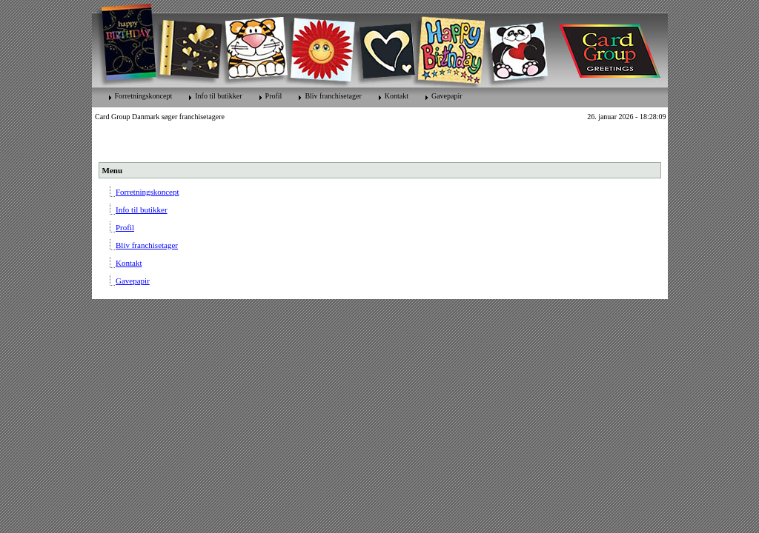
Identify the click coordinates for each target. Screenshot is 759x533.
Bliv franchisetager (333, 96)
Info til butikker (218, 96)
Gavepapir (447, 96)
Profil (273, 96)
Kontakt (396, 96)
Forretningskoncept (144, 96)
